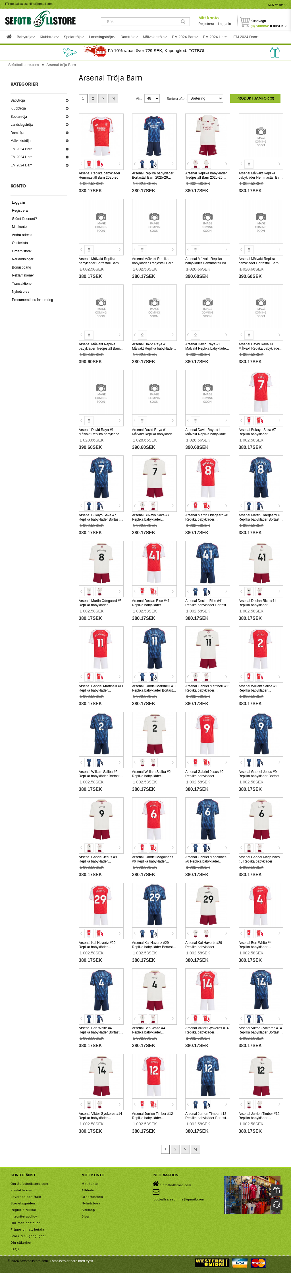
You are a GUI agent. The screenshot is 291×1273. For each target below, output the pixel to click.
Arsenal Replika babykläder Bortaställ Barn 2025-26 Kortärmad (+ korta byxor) (153, 177)
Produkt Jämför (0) (255, 98)
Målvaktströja (21, 141)
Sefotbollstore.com (172, 1184)
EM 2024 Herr (21, 157)
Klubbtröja (18, 108)
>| (113, 98)
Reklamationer (23, 275)
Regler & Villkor (24, 1210)
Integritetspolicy (24, 1216)
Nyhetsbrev (20, 292)
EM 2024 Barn (21, 149)
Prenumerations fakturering (32, 300)
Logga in (224, 24)
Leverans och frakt (26, 1196)
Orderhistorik (22, 251)
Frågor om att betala (27, 1229)
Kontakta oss (21, 1190)
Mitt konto (208, 17)
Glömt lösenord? (24, 219)
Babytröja (18, 100)
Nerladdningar (22, 259)
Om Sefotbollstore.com (29, 1183)
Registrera (206, 24)
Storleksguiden (23, 1203)
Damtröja (17, 133)
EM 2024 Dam (21, 165)
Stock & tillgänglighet (28, 1236)
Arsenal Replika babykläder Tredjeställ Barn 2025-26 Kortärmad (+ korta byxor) (206, 177)
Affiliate (88, 1190)
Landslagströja (22, 125)
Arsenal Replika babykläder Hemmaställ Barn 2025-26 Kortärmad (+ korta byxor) (99, 177)
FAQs (15, 1249)
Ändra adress (22, 235)
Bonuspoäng (21, 267)
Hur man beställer (25, 1223)
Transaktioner (22, 284)
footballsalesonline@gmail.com (29, 3)
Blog (85, 1216)
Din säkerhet (21, 1242)
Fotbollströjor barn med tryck (71, 1261)
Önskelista (20, 243)
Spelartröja (19, 117)
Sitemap (88, 1210)
